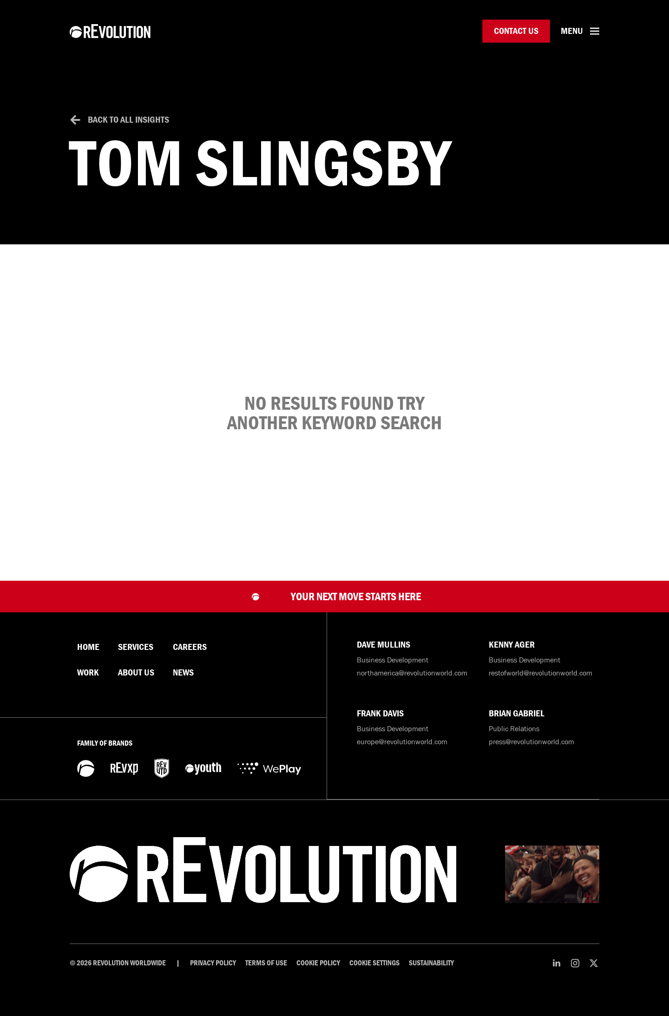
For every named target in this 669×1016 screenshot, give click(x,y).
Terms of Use (266, 973)
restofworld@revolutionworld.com (540, 683)
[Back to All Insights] (75, 130)
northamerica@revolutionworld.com (412, 683)
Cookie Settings (374, 973)
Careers (190, 657)
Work (88, 682)
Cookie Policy (318, 973)
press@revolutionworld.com (531, 752)
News (183, 682)
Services (135, 657)
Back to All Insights (128, 130)
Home (88, 657)
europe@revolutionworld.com (402, 752)
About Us (136, 682)
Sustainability (431, 973)
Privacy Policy (213, 973)
